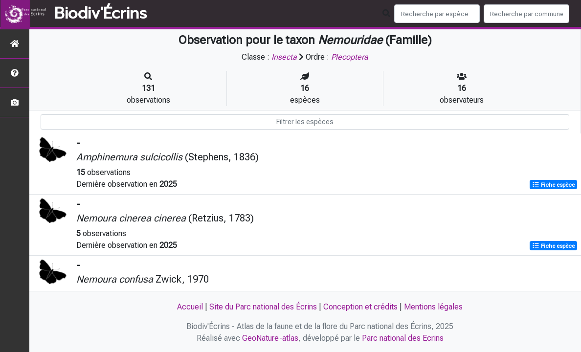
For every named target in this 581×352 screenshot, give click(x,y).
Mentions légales (433, 306)
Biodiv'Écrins (100, 13)
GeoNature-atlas (270, 338)
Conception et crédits (360, 306)
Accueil (190, 306)
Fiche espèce (553, 184)
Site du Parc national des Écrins (263, 306)
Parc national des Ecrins (403, 338)
